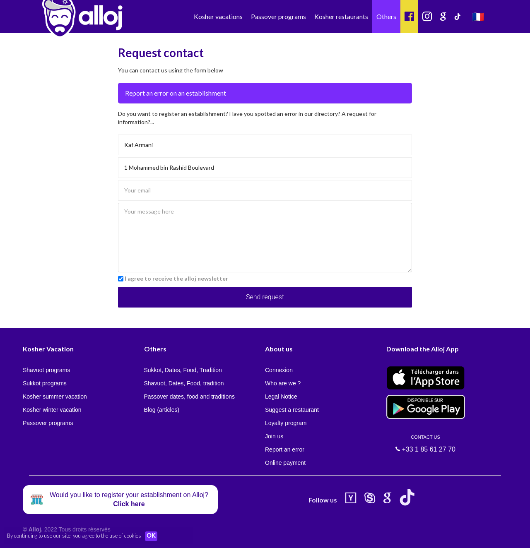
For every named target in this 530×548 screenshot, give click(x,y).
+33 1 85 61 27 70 (425, 443)
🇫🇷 (478, 16)
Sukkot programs (45, 383)
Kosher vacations (218, 16)
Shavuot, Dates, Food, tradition (184, 383)
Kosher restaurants (341, 16)
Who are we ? (283, 383)
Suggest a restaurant (292, 409)
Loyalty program (285, 423)
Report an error (284, 449)
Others (386, 16)
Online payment (285, 462)
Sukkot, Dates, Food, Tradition (183, 370)
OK (153, 536)
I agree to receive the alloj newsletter (176, 278)
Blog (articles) (162, 409)
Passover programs (278, 16)
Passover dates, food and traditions (189, 396)
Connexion (279, 370)
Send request (265, 297)
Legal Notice (281, 396)
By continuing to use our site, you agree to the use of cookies (74, 535)
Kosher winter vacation (52, 409)
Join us (274, 436)
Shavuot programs (46, 370)
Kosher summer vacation (55, 396)
